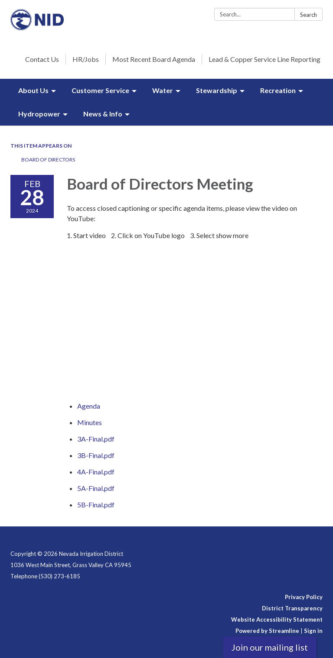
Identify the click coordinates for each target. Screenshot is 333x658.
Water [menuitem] (162, 90)
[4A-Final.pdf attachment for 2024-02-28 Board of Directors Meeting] (95, 472)
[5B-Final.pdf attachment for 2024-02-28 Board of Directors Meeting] (95, 504)
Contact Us (42, 59)
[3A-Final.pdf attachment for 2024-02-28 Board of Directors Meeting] (95, 439)
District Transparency (292, 608)
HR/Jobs (85, 59)
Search (308, 14)
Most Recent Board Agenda (153, 59)
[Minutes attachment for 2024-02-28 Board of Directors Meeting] (89, 422)
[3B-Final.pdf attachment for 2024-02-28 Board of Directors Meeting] (95, 455)
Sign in (313, 630)
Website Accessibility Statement (277, 619)
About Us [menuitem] (33, 90)
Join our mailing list (270, 647)
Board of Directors (48, 159)
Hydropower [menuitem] (39, 114)
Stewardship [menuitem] (216, 90)
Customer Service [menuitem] (100, 90)
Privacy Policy (304, 596)
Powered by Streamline (267, 630)
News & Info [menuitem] (102, 114)
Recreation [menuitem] (278, 90)
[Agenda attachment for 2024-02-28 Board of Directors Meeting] (88, 406)
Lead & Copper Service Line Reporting (264, 59)
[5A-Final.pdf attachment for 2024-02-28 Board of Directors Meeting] (95, 488)
